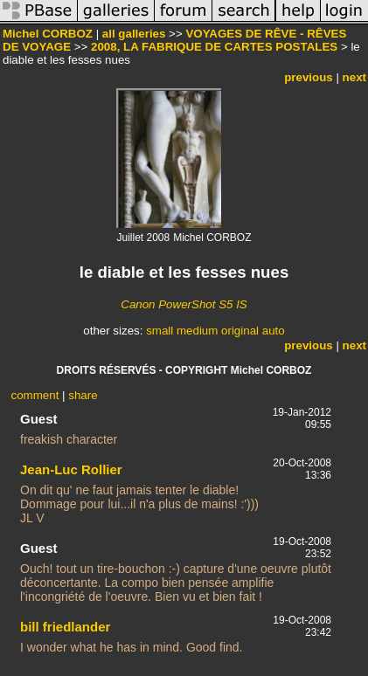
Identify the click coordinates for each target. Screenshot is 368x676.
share (82, 395)
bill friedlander (65, 626)
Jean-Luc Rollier (71, 469)
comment (35, 395)
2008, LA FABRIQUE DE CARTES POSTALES (214, 46)
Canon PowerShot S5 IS (183, 304)
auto (273, 330)
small (159, 330)
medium (197, 330)
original (240, 330)
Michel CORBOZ (48, 33)
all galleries (134, 33)
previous (308, 77)
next (354, 77)
